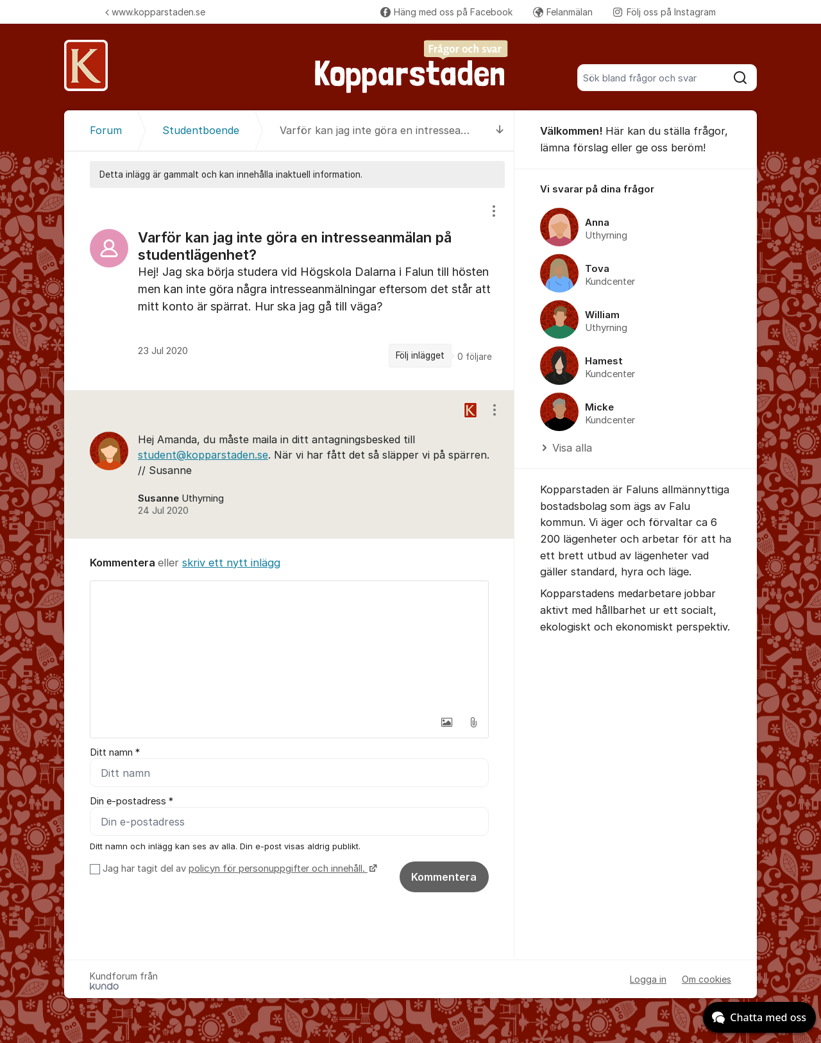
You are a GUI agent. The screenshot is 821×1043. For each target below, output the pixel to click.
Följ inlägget (420, 355)
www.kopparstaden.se (155, 11)
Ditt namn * (115, 752)
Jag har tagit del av (238, 868)
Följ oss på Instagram (664, 11)
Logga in (648, 979)
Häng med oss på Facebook (446, 11)
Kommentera (444, 876)
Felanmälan (563, 11)
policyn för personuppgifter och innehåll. (278, 868)
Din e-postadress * (131, 801)
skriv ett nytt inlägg (231, 562)
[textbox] (289, 645)
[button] (446, 722)
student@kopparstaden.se (203, 454)
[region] (289, 289)
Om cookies (706, 979)
